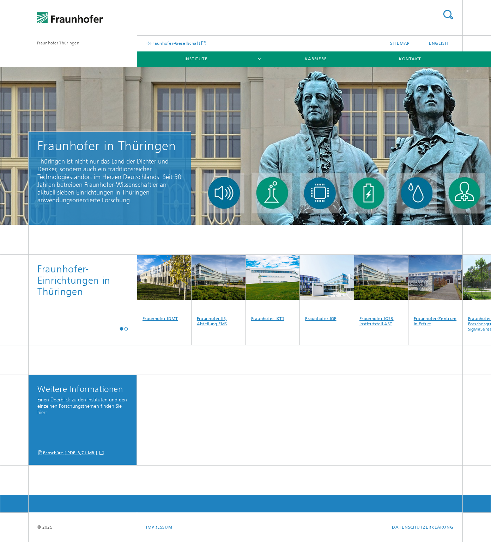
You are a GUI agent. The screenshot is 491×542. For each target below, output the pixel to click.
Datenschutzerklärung (423, 527)
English (438, 43)
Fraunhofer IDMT (164, 288)
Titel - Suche (448, 14)
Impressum (159, 527)
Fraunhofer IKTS (273, 288)
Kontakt (410, 58)
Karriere (316, 58)
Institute (196, 58)
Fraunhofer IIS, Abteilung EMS (219, 290)
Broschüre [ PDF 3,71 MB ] (70, 452)
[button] (121, 328)
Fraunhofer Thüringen (58, 43)
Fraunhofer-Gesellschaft (175, 43)
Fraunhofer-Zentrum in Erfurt (435, 290)
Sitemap (400, 43)
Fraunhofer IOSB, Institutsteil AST (381, 290)
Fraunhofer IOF (327, 288)
